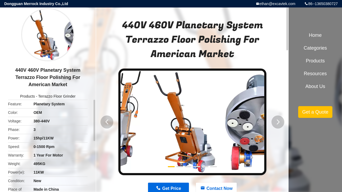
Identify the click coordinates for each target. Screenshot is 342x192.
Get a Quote (315, 112)
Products (27, 96)
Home (315, 35)
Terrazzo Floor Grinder (57, 96)
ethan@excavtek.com (277, 4)
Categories (315, 48)
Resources (315, 73)
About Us (315, 86)
